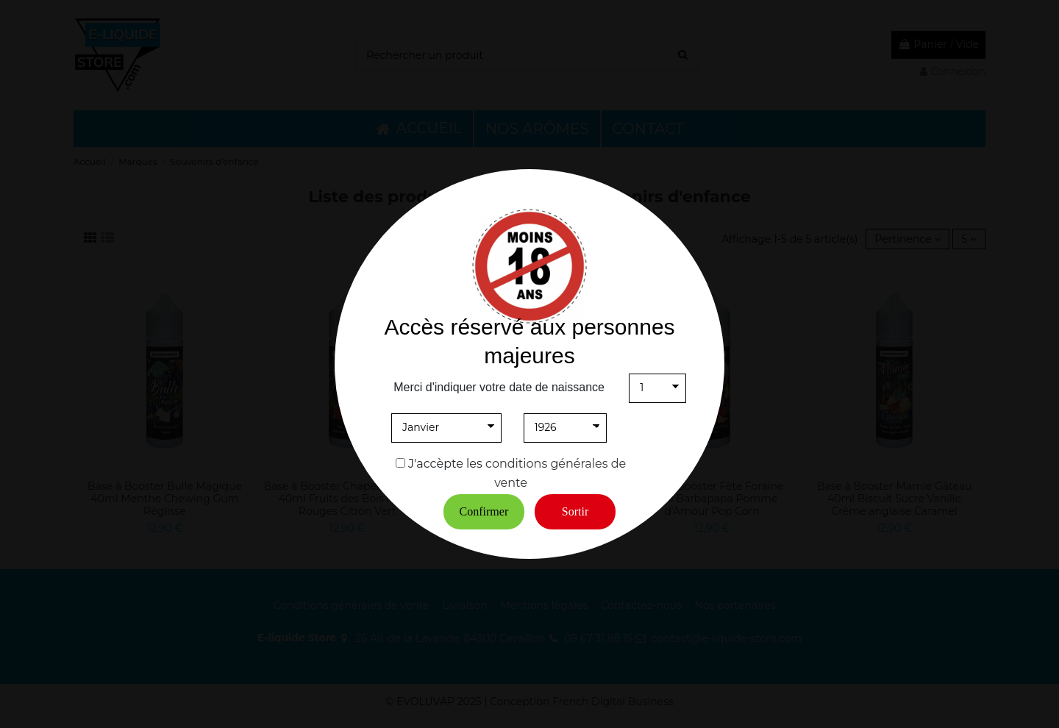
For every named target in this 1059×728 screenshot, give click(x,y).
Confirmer (484, 511)
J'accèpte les (445, 464)
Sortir (575, 511)
